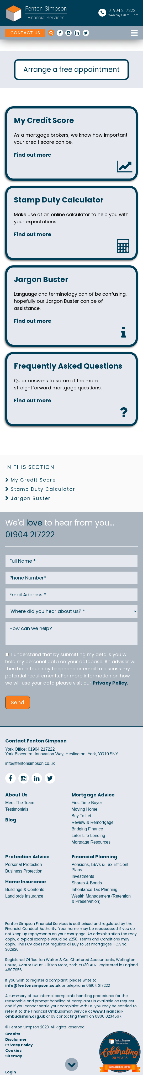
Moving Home (85, 809)
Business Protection (23, 871)
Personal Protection (23, 864)
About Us (16, 794)
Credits (12, 1034)
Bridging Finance (87, 829)
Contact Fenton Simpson (36, 740)
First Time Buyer (87, 802)
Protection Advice (27, 856)
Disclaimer (16, 1039)
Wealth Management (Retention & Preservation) (101, 899)
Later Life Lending (88, 835)
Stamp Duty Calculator (43, 489)
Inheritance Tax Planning (95, 889)
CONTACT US (25, 33)
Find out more (32, 154)
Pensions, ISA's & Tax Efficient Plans (100, 867)
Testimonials (16, 809)
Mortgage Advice (93, 794)
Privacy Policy (19, 1045)
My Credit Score (33, 480)
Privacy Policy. (110, 683)
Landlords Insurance (24, 896)
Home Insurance (25, 881)
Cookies (13, 1050)
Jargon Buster (31, 498)
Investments (83, 876)
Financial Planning (94, 856)
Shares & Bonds (87, 883)
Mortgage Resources (91, 842)
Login (10, 1072)
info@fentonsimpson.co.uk (30, 763)
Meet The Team (19, 802)
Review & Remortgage (93, 822)
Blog (10, 820)
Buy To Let (81, 816)
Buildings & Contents (24, 889)
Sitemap (13, 1056)
